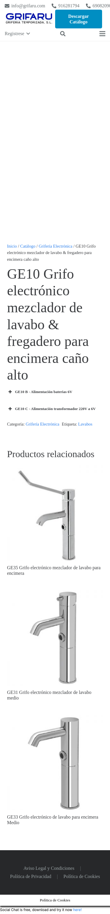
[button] (17, 33)
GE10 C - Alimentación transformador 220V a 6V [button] (51, 409)
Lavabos (85, 424)
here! (77, 910)
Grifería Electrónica (55, 246)
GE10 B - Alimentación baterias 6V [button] (39, 392)
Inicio (12, 246)
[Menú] (102, 33)
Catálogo (27, 246)
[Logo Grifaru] (29, 19)
